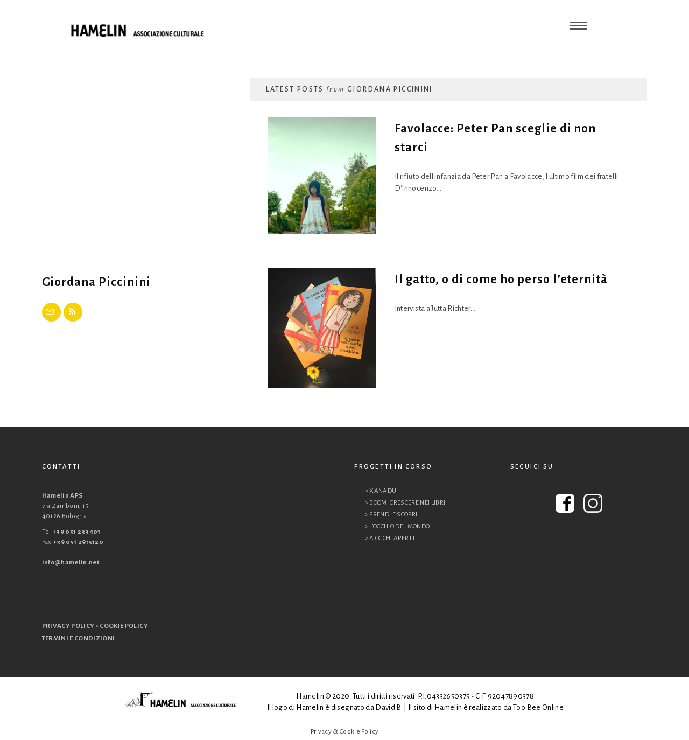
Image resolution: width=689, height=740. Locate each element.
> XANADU (381, 490)
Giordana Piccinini (96, 282)
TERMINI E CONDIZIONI (78, 638)
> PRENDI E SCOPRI (391, 514)
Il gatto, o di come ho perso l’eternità (501, 279)
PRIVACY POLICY (68, 626)
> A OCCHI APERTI (390, 538)
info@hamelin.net (71, 562)
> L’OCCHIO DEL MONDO (397, 526)
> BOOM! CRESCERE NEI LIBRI (405, 502)
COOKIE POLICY (124, 626)
